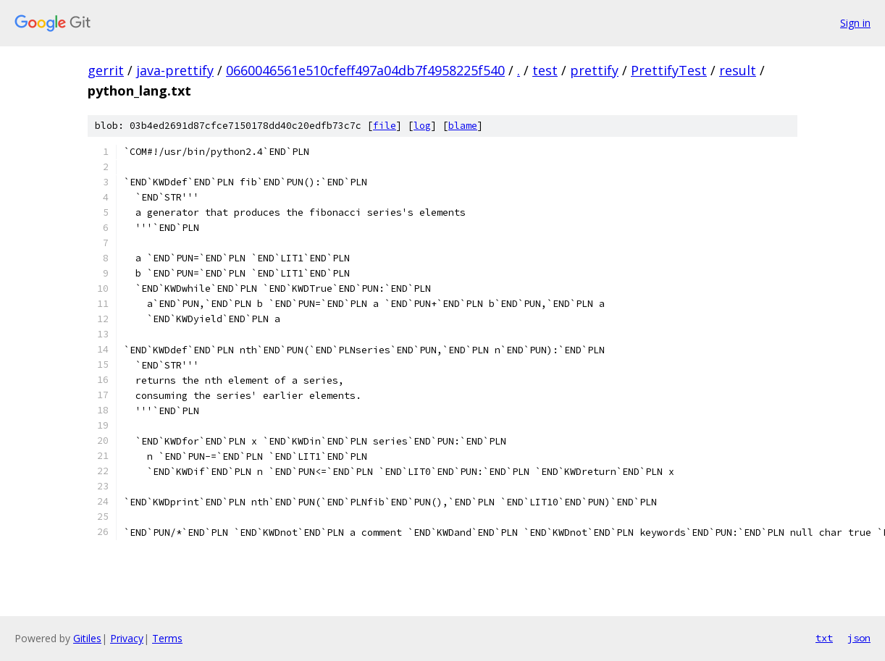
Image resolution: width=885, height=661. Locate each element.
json (859, 637)
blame (462, 125)
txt (824, 637)
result (737, 70)
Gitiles (87, 638)
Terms (167, 638)
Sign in (855, 23)
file (384, 125)
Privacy (126, 638)
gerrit (106, 70)
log (422, 125)
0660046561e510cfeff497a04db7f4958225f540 (365, 70)
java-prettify (175, 70)
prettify (594, 70)
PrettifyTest (669, 70)
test (545, 70)
